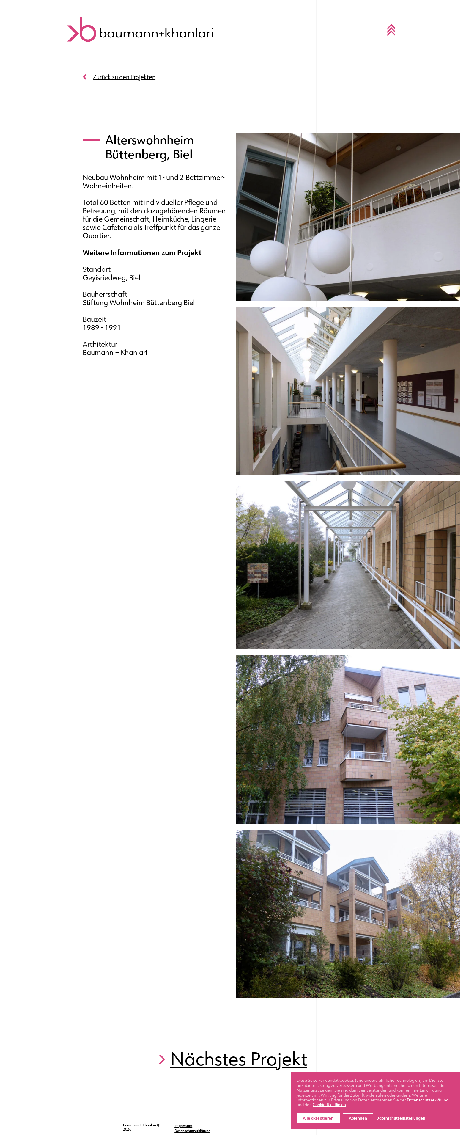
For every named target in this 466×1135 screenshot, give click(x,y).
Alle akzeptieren (318, 1118)
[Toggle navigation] (390, 29)
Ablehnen (358, 1118)
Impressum (184, 1125)
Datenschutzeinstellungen (400, 1118)
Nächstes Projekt (239, 1060)
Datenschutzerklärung (193, 1129)
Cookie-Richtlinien (329, 1105)
